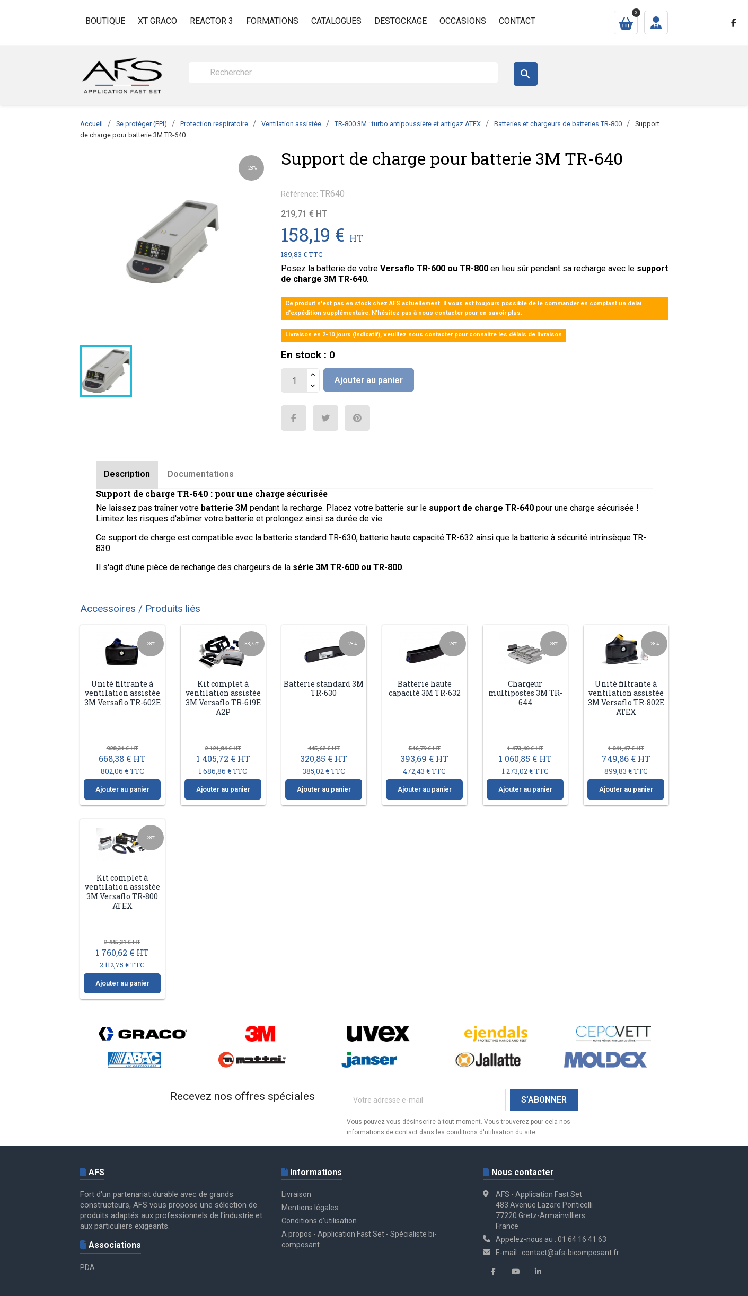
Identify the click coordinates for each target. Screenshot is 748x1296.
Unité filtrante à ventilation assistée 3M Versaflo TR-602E (122, 693)
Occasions (462, 21)
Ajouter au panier (369, 380)
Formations (272, 21)
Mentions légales (309, 1207)
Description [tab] (127, 474)
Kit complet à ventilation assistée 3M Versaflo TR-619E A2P (223, 698)
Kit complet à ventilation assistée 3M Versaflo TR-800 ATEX (122, 892)
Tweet (325, 418)
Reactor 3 (211, 21)
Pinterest (357, 418)
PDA (87, 1267)
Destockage (400, 21)
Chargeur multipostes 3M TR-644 (525, 693)
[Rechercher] (343, 72)
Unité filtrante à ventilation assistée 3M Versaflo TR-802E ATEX (626, 698)
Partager (293, 418)
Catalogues (336, 21)
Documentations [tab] (201, 474)
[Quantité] (294, 380)
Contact (517, 21)
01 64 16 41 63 (582, 1239)
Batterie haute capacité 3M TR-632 (425, 688)
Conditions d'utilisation (319, 1221)
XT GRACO (157, 21)
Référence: (299, 194)
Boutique (105, 21)
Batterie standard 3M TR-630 (324, 688)
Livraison (296, 1194)
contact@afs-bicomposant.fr (570, 1252)
